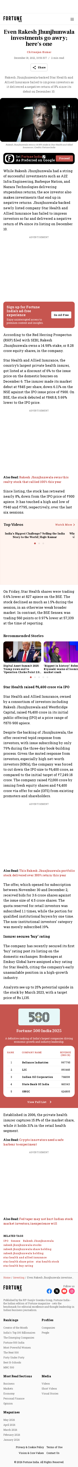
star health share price (18, 1261)
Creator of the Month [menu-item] (15, 1327)
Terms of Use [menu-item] (54, 1447)
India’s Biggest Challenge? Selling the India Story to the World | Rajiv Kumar (35, 535)
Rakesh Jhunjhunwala (38, 1240)
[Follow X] (57, 1291)
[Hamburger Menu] (72, 19)
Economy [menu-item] (9, 1393)
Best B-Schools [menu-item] (12, 1362)
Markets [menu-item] (8, 1388)
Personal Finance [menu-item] (13, 1398)
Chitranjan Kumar (39, 52)
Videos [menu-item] (46, 1383)
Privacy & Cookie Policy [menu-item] (30, 1447)
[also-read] (39, 479)
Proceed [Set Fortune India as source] (64, 158)
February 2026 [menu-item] (11, 1434)
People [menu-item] (45, 1332)
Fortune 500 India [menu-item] (13, 1342)
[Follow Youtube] (64, 1291)
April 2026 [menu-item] (9, 1424)
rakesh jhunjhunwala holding (23, 1253)
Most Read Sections (17, 1376)
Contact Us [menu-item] (52, 1453)
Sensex (15, 1240)
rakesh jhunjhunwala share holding (27, 1249)
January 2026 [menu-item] (11, 1439)
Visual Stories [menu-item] (50, 1393)
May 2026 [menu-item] (9, 1419)
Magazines (11, 1412)
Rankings (10, 1320)
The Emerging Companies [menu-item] (18, 1337)
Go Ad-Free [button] (61, 315)
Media (46, 1376)
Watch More (63, 524)
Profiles (47, 1320)
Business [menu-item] (9, 1383)
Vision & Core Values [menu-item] (31, 1453)
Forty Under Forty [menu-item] (13, 1357)
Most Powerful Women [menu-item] (17, 1347)
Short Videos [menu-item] (49, 1388)
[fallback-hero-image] (22, 652)
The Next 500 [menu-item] (11, 1352)
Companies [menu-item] (48, 1327)
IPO (5, 1240)
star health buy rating (18, 1265)
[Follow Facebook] (49, 1291)
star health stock (47, 1261)
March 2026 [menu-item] (10, 1429)
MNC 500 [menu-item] (8, 1367)
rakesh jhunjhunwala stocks (22, 1245)
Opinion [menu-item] (8, 1403)
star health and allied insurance (25, 1257)
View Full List (36, 1102)
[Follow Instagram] (72, 1291)
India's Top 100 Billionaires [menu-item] (19, 1332)
